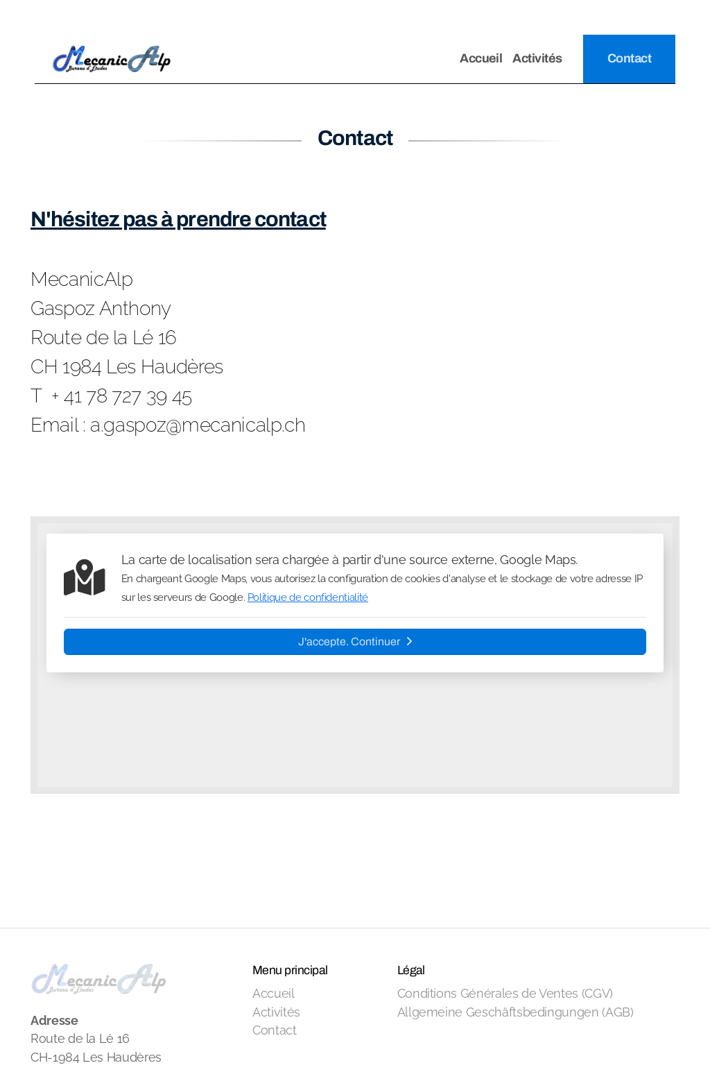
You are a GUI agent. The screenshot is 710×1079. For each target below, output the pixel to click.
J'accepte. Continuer (355, 641)
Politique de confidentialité (308, 597)
